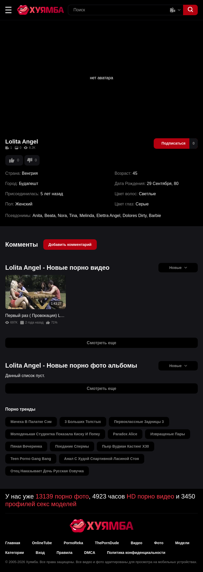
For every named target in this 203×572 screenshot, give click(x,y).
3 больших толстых (83, 422)
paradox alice (125, 434)
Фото (158, 543)
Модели (182, 543)
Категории (14, 552)
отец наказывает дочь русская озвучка (47, 471)
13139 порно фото (62, 496)
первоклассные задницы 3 (139, 422)
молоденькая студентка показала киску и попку (55, 434)
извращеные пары (167, 434)
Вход (40, 552)
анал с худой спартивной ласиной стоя (101, 459)
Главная (12, 543)
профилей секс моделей (41, 503)
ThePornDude (107, 543)
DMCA (89, 552)
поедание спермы (72, 446)
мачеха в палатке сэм (31, 422)
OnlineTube (42, 543)
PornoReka (73, 543)
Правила (64, 552)
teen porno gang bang (30, 459)
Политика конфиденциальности (136, 552)
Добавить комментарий (70, 244)
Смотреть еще (101, 343)
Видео (136, 543)
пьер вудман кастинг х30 (125, 446)
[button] (8, 10)
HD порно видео (150, 496)
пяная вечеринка (26, 446)
